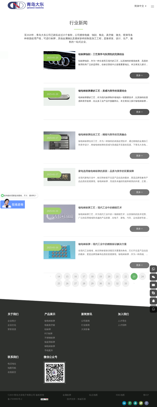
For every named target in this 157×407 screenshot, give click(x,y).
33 (125, 289)
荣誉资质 (12, 329)
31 (109, 289)
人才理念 (122, 321)
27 (75, 289)
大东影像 (14, 74)
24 (142, 282)
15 (67, 282)
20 (109, 282)
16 (75, 282)
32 (117, 289)
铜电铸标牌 (49, 346)
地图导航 (12, 368)
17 (84, 282)
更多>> (139, 75)
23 (134, 282)
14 (59, 282)
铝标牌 (47, 329)
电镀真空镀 (49, 325)
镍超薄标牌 (49, 342)
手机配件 (48, 350)
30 (100, 289)
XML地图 (120, 395)
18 (92, 282)
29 (92, 289)
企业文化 (12, 325)
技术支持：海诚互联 (76, 399)
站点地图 (93, 395)
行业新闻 (14, 68)
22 (125, 282)
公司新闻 (14, 62)
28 (84, 289)
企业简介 (12, 321)
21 (117, 282)
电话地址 (12, 364)
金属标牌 (67, 395)
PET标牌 (48, 333)
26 (67, 289)
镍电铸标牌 (49, 321)
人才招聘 (122, 325)
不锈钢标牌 (49, 338)
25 (59, 289)
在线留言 (12, 372)
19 (100, 282)
